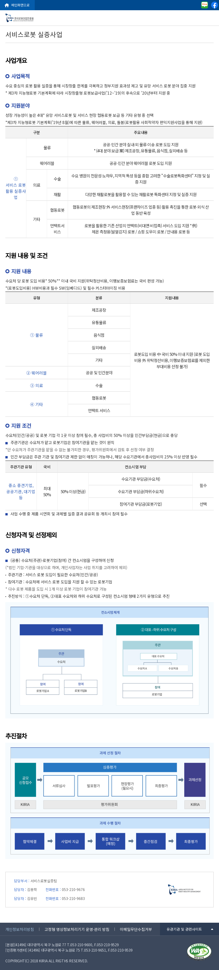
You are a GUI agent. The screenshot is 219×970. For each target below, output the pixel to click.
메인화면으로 (20, 5)
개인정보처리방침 (19, 929)
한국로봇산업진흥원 (19, 18)
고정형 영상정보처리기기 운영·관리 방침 (76, 929)
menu (211, 18)
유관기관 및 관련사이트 (184, 929)
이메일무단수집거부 (136, 929)
